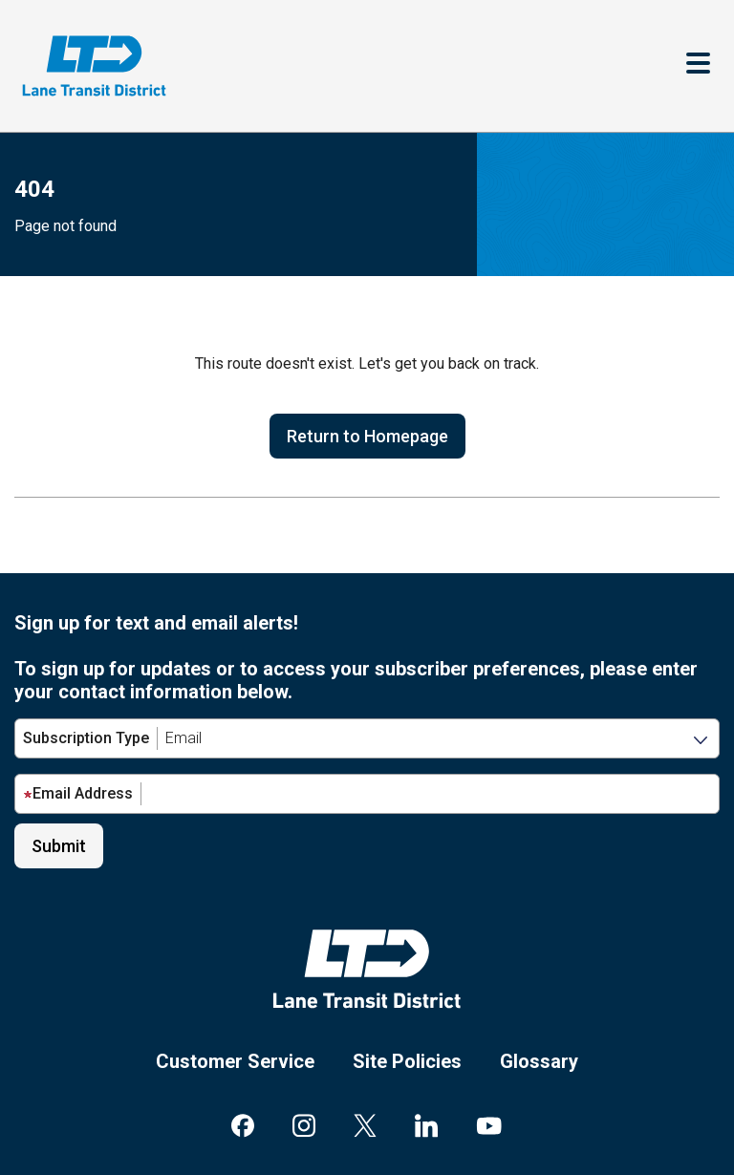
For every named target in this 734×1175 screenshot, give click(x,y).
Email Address (78, 793)
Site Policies (407, 1061)
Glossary (539, 1061)
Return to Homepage (367, 436)
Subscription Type (86, 738)
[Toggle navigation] (698, 65)
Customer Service (235, 1061)
